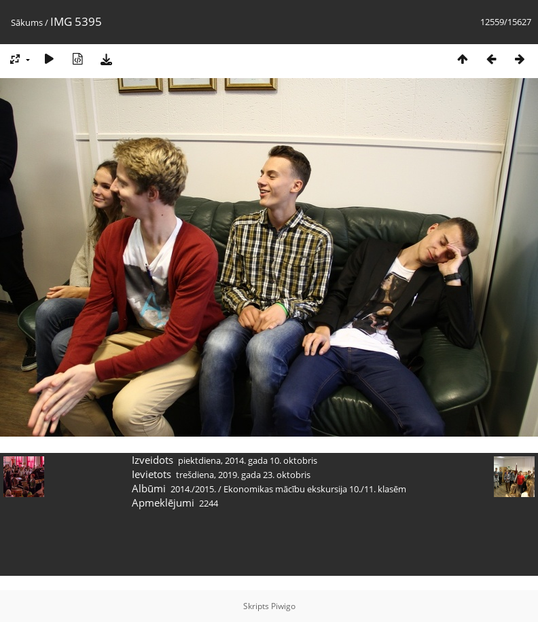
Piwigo (283, 606)
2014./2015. (193, 489)
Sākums (27, 22)
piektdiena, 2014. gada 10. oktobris (247, 460)
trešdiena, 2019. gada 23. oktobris (243, 475)
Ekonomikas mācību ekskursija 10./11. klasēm (314, 489)
